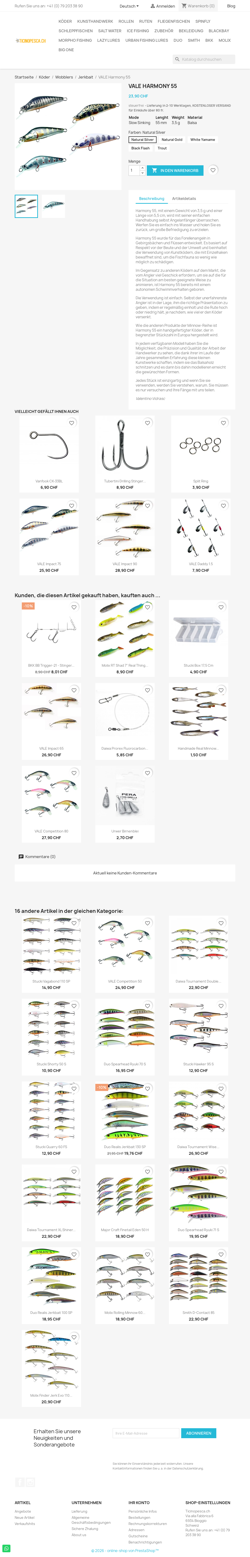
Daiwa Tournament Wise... (198, 1147)
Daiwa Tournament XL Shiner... (51, 1230)
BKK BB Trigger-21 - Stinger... (51, 665)
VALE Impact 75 (49, 564)
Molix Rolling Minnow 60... (125, 1312)
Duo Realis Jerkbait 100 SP (51, 1312)
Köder (65, 21)
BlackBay (219, 30)
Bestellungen (139, 1517)
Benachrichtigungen (145, 1542)
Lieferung (79, 1511)
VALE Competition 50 (125, 981)
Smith (194, 40)
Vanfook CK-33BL (49, 481)
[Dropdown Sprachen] (130, 6)
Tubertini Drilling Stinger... (125, 481)
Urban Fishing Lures (146, 40)
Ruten (145, 21)
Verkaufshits (25, 1523)
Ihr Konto (139, 1502)
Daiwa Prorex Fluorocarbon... (125, 748)
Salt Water (109, 30)
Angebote (23, 1511)
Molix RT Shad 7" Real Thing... (125, 665)
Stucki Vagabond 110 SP (51, 981)
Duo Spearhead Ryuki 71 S (198, 1230)
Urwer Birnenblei (125, 831)
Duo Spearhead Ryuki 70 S (125, 1064)
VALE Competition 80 (51, 831)
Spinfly (202, 21)
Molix (225, 40)
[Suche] (204, 59)
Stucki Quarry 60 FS (51, 1147)
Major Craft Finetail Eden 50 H (125, 1230)
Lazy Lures (108, 40)
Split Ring (200, 481)
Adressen (136, 1530)
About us (79, 1535)
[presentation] (149, 1450)
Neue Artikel (24, 1517)
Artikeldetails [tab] (184, 198)
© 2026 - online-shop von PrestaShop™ (125, 1550)
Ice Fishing (138, 30)
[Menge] (134, 170)
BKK (209, 40)
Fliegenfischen (174, 21)
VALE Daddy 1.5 (201, 564)
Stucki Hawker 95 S (198, 1064)
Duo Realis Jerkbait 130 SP (125, 1147)
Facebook (20, 1482)
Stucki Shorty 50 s (51, 1064)
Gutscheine (138, 1536)
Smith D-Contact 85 (198, 1312)
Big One (66, 49)
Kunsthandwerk (95, 21)
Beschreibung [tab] (151, 198)
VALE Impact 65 (51, 748)
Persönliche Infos (143, 1511)
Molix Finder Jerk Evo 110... (51, 1395)
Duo (178, 40)
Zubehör (163, 30)
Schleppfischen (76, 30)
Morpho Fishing (75, 40)
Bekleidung (191, 30)
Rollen (126, 21)
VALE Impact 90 (125, 564)
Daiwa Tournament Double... (198, 981)
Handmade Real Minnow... (198, 748)
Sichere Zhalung (85, 1528)
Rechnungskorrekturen (148, 1523)
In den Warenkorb (175, 170)
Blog (231, 6)
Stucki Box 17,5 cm (198, 665)
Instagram (30, 1482)
